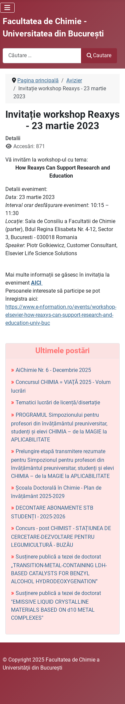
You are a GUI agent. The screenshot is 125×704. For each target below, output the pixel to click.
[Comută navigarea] (7, 8)
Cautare (99, 55)
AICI (37, 283)
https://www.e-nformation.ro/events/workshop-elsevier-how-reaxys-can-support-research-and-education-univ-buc (60, 315)
